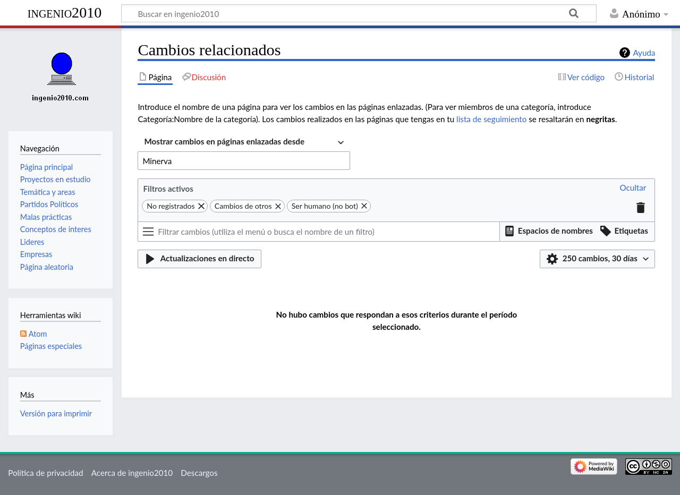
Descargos (199, 472)
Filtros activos (168, 188)
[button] (633, 188)
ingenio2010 (65, 12)
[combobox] (244, 142)
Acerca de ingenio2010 (132, 472)
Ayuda (644, 52)
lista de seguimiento (491, 119)
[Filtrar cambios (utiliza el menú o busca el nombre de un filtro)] (319, 231)
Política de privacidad (45, 472)
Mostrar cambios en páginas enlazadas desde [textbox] (224, 141)
